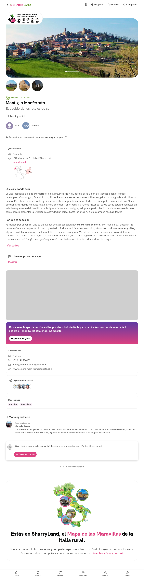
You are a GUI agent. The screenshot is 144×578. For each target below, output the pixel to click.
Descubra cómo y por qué (107, 553)
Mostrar (14, 262)
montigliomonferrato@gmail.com (27, 364)
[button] (11, 85)
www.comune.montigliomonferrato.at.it (30, 368)
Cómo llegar (20, 161)
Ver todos (13, 245)
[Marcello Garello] (9, 424)
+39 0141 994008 (19, 360)
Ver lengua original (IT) (56, 137)
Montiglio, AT (15, 116)
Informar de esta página (72, 466)
